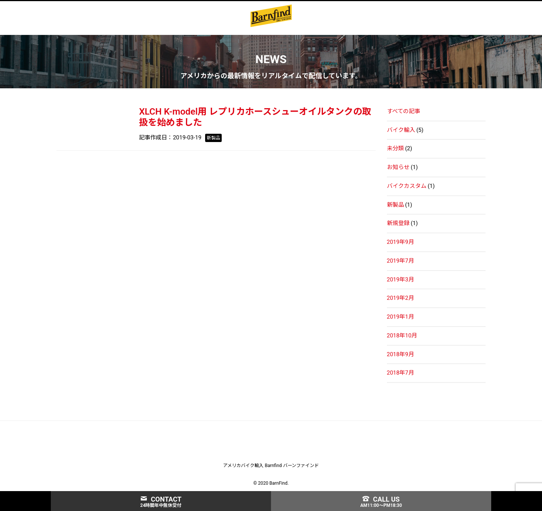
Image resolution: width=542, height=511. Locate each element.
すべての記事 (403, 109)
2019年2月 (400, 296)
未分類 (395, 147)
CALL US (381, 499)
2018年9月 (400, 352)
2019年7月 (400, 259)
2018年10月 (402, 334)
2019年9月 (400, 240)
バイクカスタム (406, 184)
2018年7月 (400, 371)
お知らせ (398, 165)
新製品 (395, 203)
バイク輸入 (401, 128)
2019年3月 (400, 278)
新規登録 (398, 222)
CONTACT (160, 499)
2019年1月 (400, 315)
